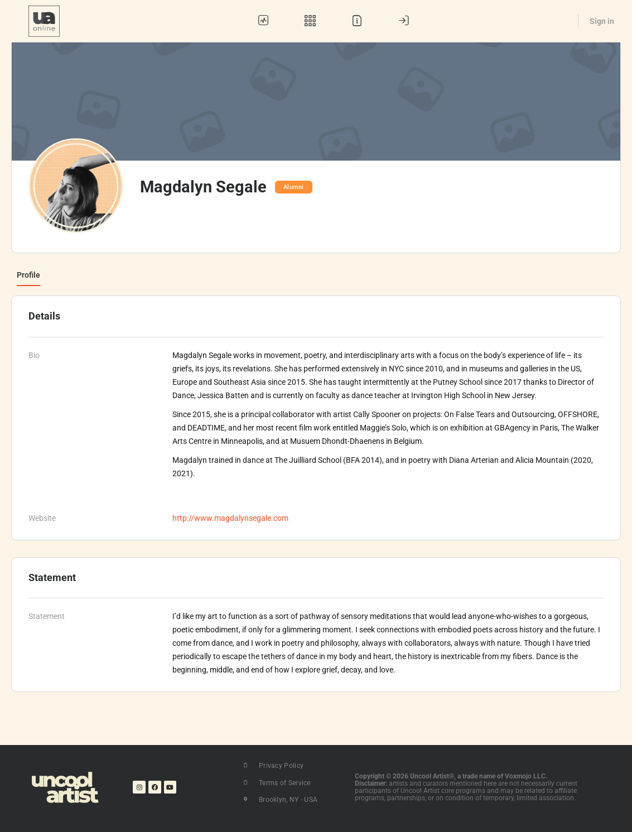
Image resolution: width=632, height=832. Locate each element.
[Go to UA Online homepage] (44, 20)
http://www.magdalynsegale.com (230, 518)
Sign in (602, 21)
